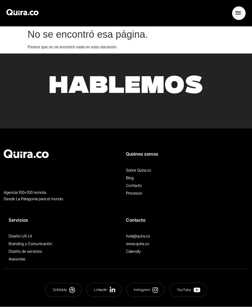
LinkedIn (104, 290)
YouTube (189, 290)
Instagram (146, 290)
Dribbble (64, 290)
